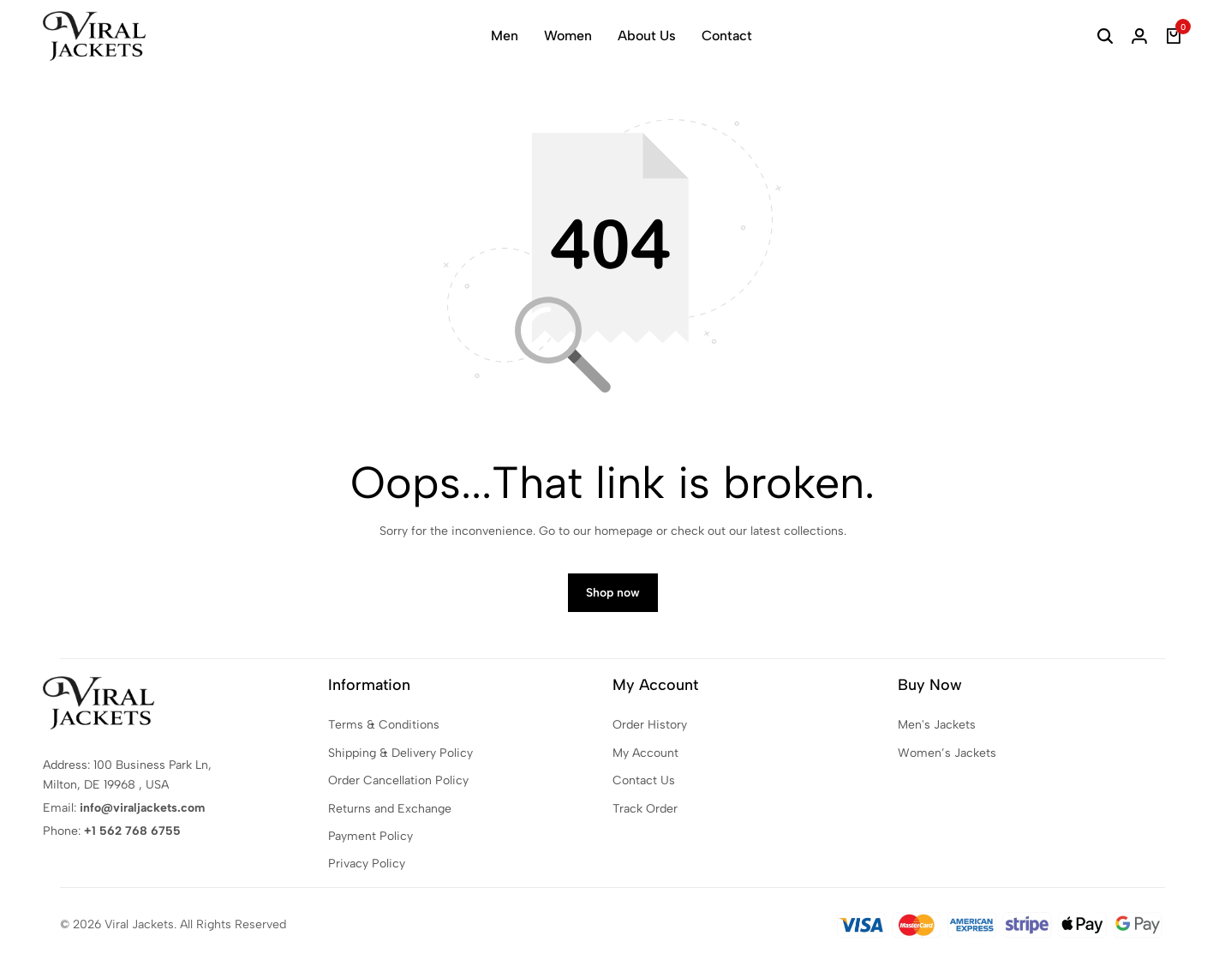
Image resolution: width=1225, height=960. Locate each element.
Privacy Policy (366, 863)
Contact (727, 35)
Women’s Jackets (947, 753)
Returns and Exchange (389, 808)
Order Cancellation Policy (398, 780)
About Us (647, 35)
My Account (645, 753)
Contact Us (643, 780)
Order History (649, 724)
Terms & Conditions (383, 724)
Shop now (613, 592)
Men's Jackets (937, 724)
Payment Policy (370, 836)
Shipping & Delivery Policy (400, 753)
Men (504, 35)
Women (568, 35)
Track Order (645, 808)
